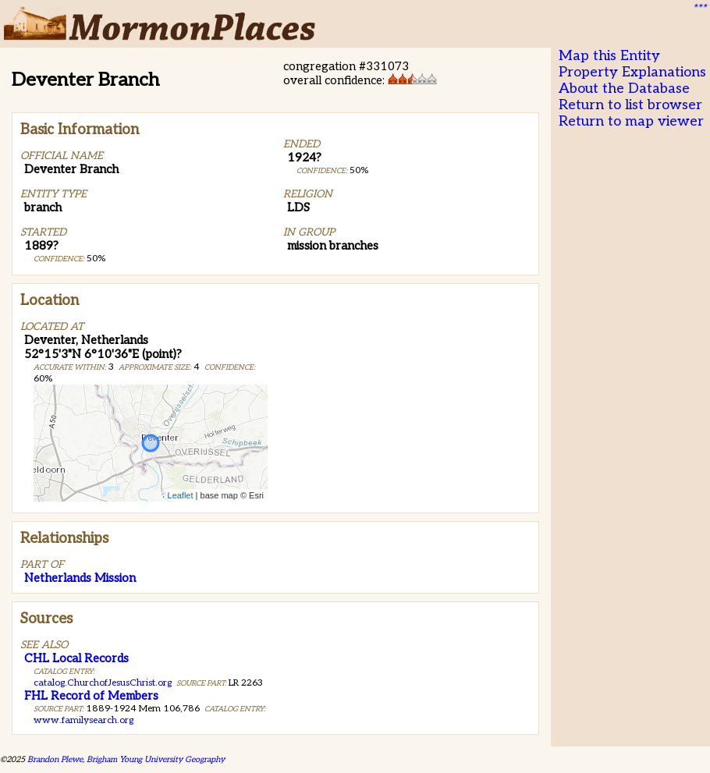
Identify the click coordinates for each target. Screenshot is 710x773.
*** (699, 9)
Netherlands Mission (80, 578)
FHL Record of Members (91, 696)
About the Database (624, 88)
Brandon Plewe (55, 759)
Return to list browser (630, 105)
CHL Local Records (76, 658)
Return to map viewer (631, 121)
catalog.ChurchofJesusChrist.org (103, 683)
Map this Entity (609, 56)
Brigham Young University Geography (156, 759)
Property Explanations (632, 72)
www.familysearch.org (83, 720)
